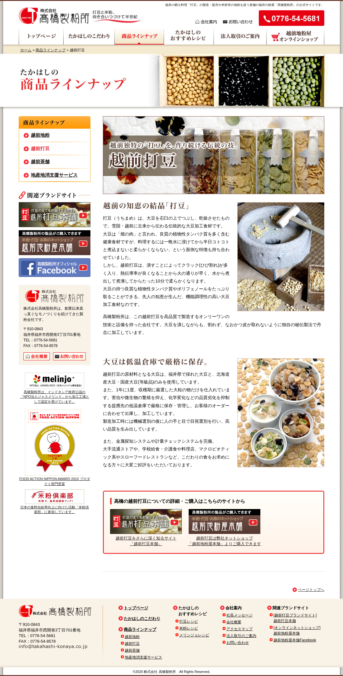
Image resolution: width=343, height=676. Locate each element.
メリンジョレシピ (194, 635)
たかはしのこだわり (142, 618)
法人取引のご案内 (241, 636)
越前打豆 (40, 148)
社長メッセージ (239, 615)
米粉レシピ (188, 628)
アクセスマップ (239, 629)
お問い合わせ (237, 642)
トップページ (136, 608)
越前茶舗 (40, 161)
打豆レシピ (188, 621)
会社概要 (233, 622)
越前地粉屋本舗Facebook (294, 640)
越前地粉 (40, 135)
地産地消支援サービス (54, 175)
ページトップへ (311, 590)
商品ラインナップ (50, 50)
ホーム (25, 50)
